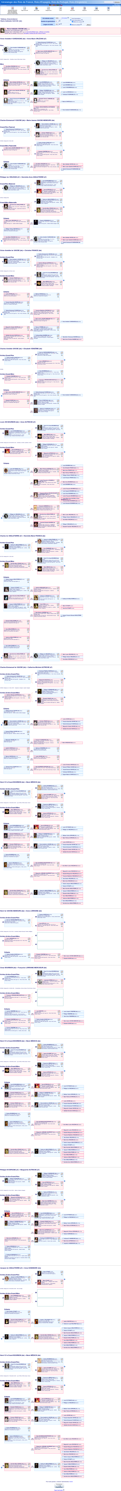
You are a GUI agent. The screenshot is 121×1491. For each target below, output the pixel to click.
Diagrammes (48, 10)
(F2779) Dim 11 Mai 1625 (6, 556)
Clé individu (64, 18)
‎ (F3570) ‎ (31, 404)
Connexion (4, 5)
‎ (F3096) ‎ (31, 724)
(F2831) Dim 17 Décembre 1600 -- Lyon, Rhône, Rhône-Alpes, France (15, 802)
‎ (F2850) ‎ (31, 472)
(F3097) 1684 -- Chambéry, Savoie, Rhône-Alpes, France (12, 59)
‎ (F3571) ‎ (31, 412)
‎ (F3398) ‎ (31, 102)
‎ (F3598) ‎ (31, 770)
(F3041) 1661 (4, 197)
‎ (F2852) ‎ (31, 496)
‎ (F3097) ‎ (31, 167)
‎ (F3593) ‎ (31, 599)
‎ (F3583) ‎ (31, 297)
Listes (60, 10)
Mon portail (36, 10)
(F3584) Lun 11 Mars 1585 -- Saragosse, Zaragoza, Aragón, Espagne (15, 687)
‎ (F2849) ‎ (31, 509)
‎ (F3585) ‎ (31, 330)
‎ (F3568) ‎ (31, 314)
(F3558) (2, 369)
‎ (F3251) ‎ (31, 224)
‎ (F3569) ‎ (31, 322)
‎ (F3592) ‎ (31, 591)
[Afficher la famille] (44, 32)
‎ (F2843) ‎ (31, 85)
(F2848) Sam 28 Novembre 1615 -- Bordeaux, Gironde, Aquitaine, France (15, 442)
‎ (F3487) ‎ (31, 616)
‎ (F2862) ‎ (31, 94)
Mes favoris (117, 4)
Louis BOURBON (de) (32, 32)
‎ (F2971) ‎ (31, 837)
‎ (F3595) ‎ (31, 607)
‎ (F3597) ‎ (31, 751)
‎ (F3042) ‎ (31, 526)
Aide (108, 10)
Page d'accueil (24, 10)
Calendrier (72, 10)
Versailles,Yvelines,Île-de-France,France (35, 33)
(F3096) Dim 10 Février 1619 (7, 271)
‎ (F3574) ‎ (31, 743)
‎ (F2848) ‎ (31, 829)
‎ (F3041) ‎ (31, 517)
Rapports (84, 10)
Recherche (96, 10)
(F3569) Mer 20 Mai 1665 (6, 140)
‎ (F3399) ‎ (31, 110)
